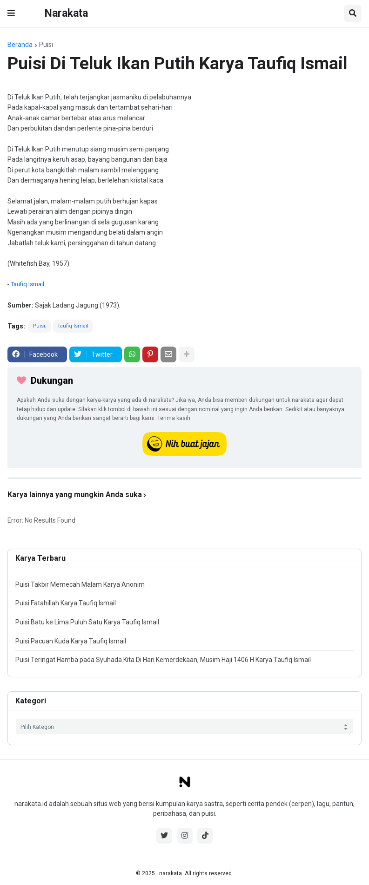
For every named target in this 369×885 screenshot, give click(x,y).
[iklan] (184, 478)
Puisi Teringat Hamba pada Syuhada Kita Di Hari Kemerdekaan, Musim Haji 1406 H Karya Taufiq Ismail (163, 659)
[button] (11, 13)
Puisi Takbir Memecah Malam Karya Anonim (80, 584)
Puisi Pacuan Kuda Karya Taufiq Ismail (70, 641)
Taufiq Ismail (27, 284)
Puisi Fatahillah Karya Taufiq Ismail (65, 603)
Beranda (20, 44)
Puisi (46, 44)
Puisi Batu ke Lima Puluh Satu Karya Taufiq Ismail (87, 622)
